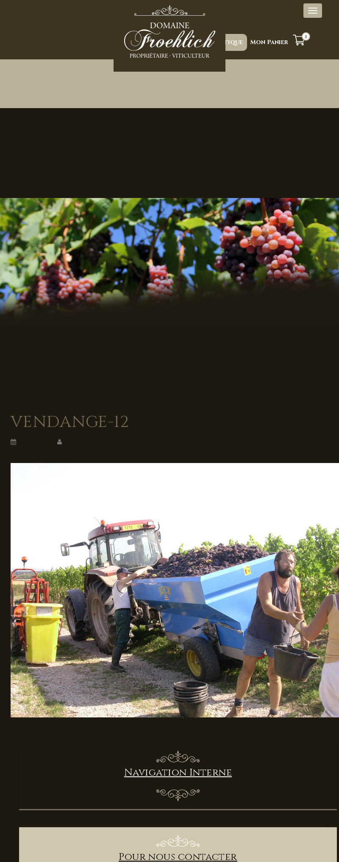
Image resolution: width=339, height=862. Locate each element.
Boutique (226, 42)
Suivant (23, 459)
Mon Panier (269, 42)
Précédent (27, 450)
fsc (68, 442)
